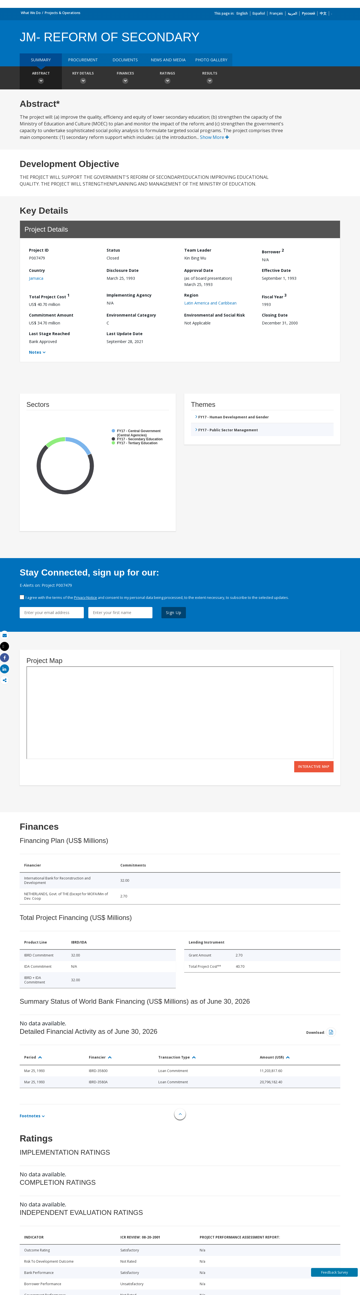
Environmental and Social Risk (214, 315)
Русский (308, 13)
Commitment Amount (51, 315)
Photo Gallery (211, 59)
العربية (292, 13)
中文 (323, 13)
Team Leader (197, 250)
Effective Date (276, 270)
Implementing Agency (129, 295)
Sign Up (173, 612)
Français (276, 13)
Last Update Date (125, 333)
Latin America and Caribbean (210, 303)
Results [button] (209, 78)
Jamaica (36, 278)
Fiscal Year (274, 295)
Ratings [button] (167, 78)
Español (259, 13)
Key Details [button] (83, 78)
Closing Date (275, 315)
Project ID (39, 250)
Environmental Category (131, 315)
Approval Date (198, 270)
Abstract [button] (40, 78)
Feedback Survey (334, 1272)
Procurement (83, 59)
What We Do (31, 12)
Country (37, 270)
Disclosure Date (123, 270)
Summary (41, 59)
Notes (35, 352)
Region (191, 295)
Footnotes (30, 1115)
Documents (125, 59)
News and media (168, 59)
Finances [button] (125, 78)
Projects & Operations (62, 12)
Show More (214, 137)
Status (113, 250)
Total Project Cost (49, 295)
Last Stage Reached (49, 333)
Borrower (273, 250)
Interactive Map (314, 766)
